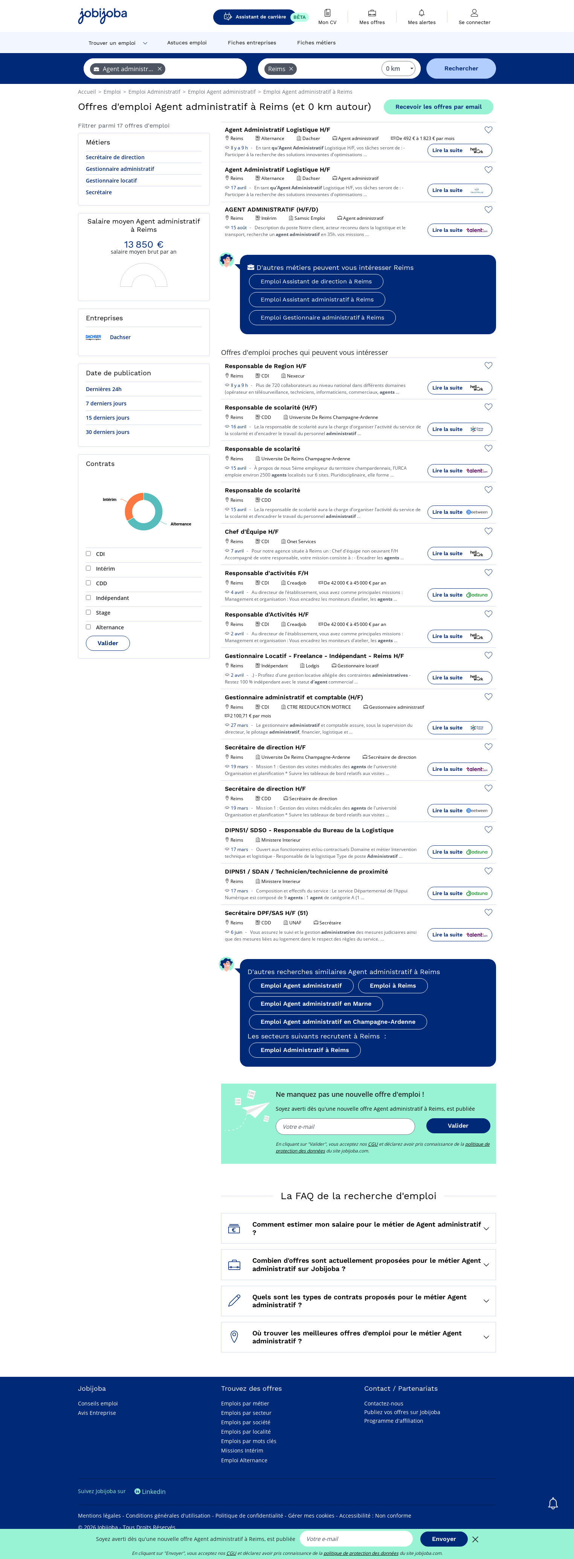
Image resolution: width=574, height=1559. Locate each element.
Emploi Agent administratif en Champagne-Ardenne (338, 1021)
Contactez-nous (383, 1403)
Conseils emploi (98, 1403)
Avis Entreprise (97, 1412)
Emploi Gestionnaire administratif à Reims (322, 317)
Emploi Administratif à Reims (305, 1050)
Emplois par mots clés (248, 1441)
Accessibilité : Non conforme (375, 1515)
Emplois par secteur (246, 1412)
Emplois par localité (246, 1431)
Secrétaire (99, 192)
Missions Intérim (242, 1450)
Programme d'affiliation (393, 1420)
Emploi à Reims (393, 985)
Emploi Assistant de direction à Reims (316, 281)
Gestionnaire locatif (111, 180)
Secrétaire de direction (115, 157)
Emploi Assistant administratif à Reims (317, 299)
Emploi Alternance (244, 1460)
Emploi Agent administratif (301, 985)
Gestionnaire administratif (120, 168)
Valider (108, 643)
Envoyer (444, 1538)
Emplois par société (245, 1422)
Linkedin (150, 1491)
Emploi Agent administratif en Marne (316, 1003)
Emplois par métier (245, 1403)
